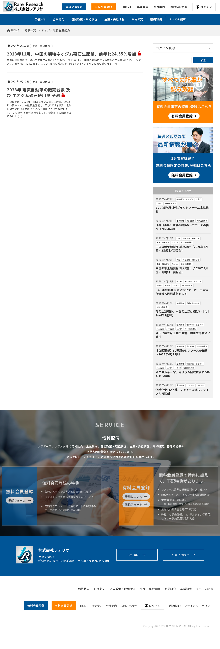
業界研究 (137, 19)
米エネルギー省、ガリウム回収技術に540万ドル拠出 (183, 374)
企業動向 (58, 19)
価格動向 (40, 19)
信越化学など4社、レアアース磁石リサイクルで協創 (182, 391)
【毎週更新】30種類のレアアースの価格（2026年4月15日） (182, 352)
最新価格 (190, 221)
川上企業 (160, 328)
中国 (178, 238)
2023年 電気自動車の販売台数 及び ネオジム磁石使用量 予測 (38, 92)
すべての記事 (177, 19)
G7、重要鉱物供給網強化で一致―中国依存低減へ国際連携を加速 (182, 292)
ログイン (206, 7)
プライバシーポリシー (198, 606)
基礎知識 (156, 19)
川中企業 (170, 328)
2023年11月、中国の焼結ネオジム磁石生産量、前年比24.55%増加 (74, 54)
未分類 (167, 285)
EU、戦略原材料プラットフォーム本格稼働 (182, 209)
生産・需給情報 (114, 19)
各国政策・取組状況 (84, 19)
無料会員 (36, 605)
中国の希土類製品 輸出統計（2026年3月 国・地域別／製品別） (183, 249)
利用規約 (175, 606)
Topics (160, 203)
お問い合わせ (180, 555)
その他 (179, 281)
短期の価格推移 (193, 303)
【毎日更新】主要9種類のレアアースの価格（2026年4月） (182, 227)
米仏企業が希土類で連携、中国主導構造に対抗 (183, 335)
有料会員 (63, 605)
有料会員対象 (170, 203)
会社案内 (134, 555)
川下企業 (190, 385)
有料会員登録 (103, 7)
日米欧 (198, 199)
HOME (84, 606)
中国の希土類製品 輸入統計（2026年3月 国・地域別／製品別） (183, 270)
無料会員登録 (74, 7)
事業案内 (96, 606)
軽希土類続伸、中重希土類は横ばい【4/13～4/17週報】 (182, 313)
